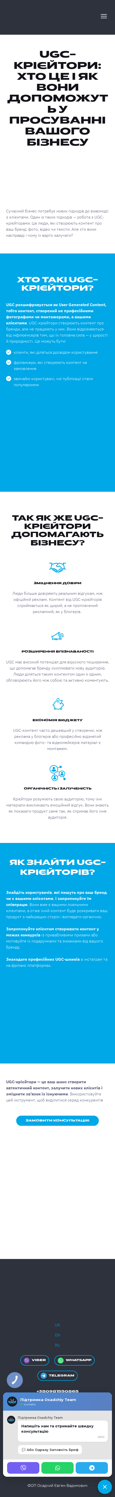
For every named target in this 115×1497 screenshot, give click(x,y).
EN (57, 1334)
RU (57, 1345)
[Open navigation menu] (104, 16)
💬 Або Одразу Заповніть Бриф (50, 1450)
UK (57, 1324)
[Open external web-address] (57, 1164)
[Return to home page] (26, 16)
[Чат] (105, 1487)
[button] (57, 1121)
